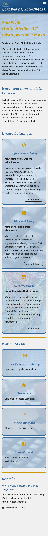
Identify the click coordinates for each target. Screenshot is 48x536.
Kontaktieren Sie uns (13, 507)
